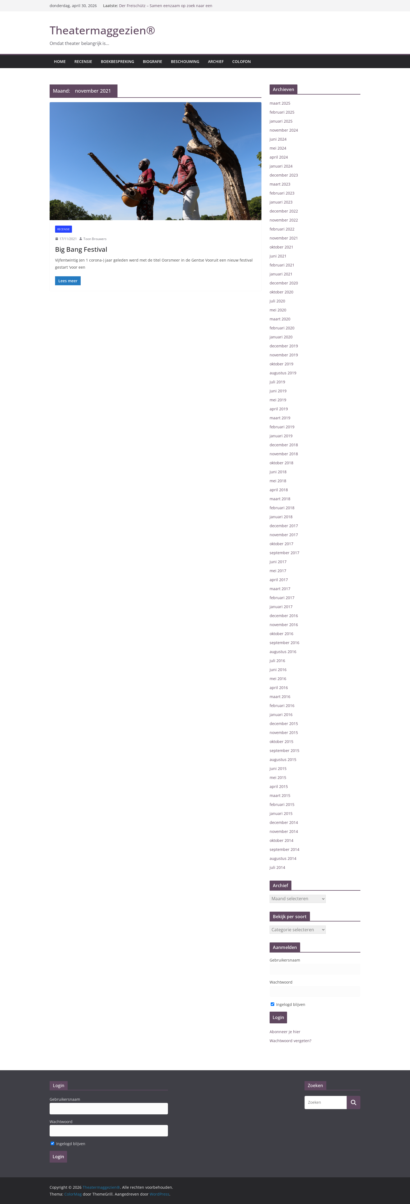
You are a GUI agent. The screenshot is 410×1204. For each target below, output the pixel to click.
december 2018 (284, 444)
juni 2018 (278, 471)
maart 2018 (280, 498)
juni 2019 (278, 390)
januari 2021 (281, 274)
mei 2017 (278, 570)
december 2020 (284, 283)
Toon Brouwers (95, 238)
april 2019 (279, 408)
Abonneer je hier (285, 1031)
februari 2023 (282, 193)
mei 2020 (278, 310)
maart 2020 (280, 319)
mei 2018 (278, 480)
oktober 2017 (281, 543)
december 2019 (284, 345)
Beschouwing (185, 61)
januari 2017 (281, 606)
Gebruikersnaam (285, 960)
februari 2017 (282, 597)
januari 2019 (281, 435)
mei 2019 (278, 399)
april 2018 (279, 489)
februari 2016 (282, 705)
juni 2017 (278, 561)
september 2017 (284, 552)
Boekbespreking (117, 61)
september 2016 (284, 642)
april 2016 (279, 687)
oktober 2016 (281, 633)
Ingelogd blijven (288, 1004)
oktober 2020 (281, 292)
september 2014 (284, 849)
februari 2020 (282, 327)
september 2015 (284, 750)
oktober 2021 (281, 247)
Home (60, 61)
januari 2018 (281, 516)
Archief (216, 61)
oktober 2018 (281, 462)
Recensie (83, 61)
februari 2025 (282, 112)
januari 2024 (281, 166)
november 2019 (284, 354)
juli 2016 (277, 660)
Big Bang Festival (81, 249)
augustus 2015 (283, 759)
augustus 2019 (283, 372)
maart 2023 (280, 184)
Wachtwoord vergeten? (290, 1040)
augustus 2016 (283, 651)
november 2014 (284, 831)
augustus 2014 (283, 858)
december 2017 (284, 525)
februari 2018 (282, 507)
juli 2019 (277, 381)
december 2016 (284, 615)
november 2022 (284, 220)
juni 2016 (278, 669)
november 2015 (284, 732)
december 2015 (284, 723)
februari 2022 (282, 229)
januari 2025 (281, 121)
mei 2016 (278, 678)
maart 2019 (280, 417)
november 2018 (284, 453)
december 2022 (284, 211)
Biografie (152, 61)
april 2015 (279, 786)
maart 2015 (280, 795)
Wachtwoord (281, 982)
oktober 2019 (281, 363)
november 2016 (284, 624)
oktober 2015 (281, 741)
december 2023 (284, 175)
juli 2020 (277, 301)
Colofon (241, 61)
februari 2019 (282, 426)
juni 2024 (278, 139)
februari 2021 (282, 265)
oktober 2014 (281, 840)
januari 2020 (281, 336)
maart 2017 (280, 588)
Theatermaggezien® (102, 30)
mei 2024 (278, 148)
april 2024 (279, 157)
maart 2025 (280, 103)
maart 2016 (280, 696)
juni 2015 (278, 768)
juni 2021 (278, 256)
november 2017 (284, 534)
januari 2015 (281, 813)
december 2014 (284, 822)
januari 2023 (281, 202)
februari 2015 (282, 804)
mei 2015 (278, 777)
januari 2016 (281, 714)
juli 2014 (277, 867)
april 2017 (279, 579)
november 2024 (284, 130)
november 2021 (284, 238)
